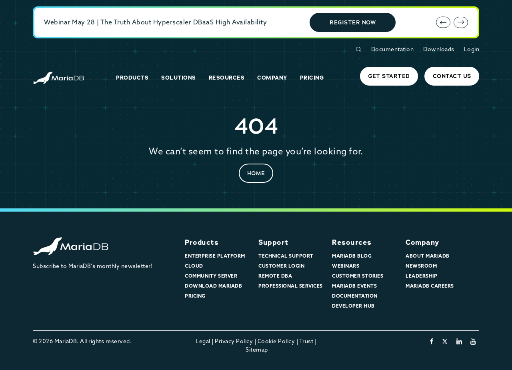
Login (472, 49)
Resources (352, 242)
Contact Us (452, 76)
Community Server (211, 276)
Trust (306, 341)
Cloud (194, 266)
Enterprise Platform (215, 256)
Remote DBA (275, 276)
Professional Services (290, 286)
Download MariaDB (213, 286)
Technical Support (286, 256)
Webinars (345, 266)
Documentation (392, 49)
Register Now (353, 22)
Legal (203, 341)
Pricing (195, 296)
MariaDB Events (354, 286)
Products (201, 242)
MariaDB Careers (430, 286)
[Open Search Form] (358, 49)
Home (256, 173)
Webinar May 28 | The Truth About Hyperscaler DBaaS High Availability (155, 22)
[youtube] (473, 341)
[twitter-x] (445, 341)
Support (273, 242)
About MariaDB (428, 256)
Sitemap (257, 349)
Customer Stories (357, 276)
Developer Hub (353, 306)
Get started (389, 76)
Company (422, 242)
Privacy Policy (234, 341)
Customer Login (281, 266)
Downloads (438, 49)
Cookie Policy (276, 341)
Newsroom (421, 266)
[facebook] (432, 341)
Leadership (421, 276)
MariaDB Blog (352, 256)
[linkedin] (459, 341)
